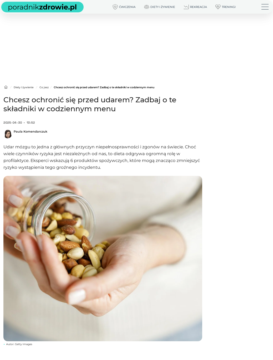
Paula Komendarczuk (30, 131)
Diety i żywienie (23, 87)
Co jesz (44, 87)
